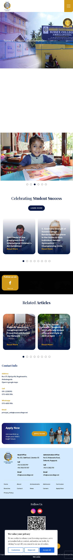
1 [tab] (27, 184)
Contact (20, 488)
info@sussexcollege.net (25, 475)
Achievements (35, 484)
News (32, 488)
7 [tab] (46, 261)
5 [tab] (42, 184)
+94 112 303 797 (22, 465)
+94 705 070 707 (23, 468)
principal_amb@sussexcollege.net (15, 413)
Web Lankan (36, 557)
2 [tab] (31, 184)
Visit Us (10, 283)
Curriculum (60, 484)
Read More (12, 249)
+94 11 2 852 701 (48, 468)
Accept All (47, 550)
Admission (46, 484)
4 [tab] (38, 184)
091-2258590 (7, 391)
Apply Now (39, 434)
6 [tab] (46, 184)
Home (4, 299)
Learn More (36, 208)
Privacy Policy (8, 493)
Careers (45, 488)
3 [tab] (35, 184)
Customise (16, 550)
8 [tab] (49, 261)
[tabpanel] (37, 157)
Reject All (31, 550)
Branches (7, 488)
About (19, 484)
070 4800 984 (7, 394)
